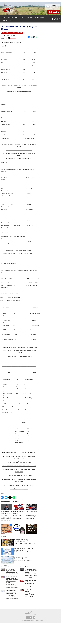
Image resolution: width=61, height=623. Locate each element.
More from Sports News (17, 32)
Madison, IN (53, 5)
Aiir (34, 620)
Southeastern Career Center (27, 551)
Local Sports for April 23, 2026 (19, 509)
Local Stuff (30, 17)
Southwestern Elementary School (28, 560)
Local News (5, 566)
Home (3, 17)
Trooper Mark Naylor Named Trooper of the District (6, 510)
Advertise (10, 17)
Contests (37, 17)
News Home (5, 32)
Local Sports (24, 566)
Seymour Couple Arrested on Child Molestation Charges (11, 570)
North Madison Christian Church (28, 543)
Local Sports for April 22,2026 (31, 509)
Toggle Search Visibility (59, 19)
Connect (4, 20)
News (16, 17)
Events (3, 536)
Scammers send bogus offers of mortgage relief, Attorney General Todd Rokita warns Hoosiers (12, 579)
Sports (22, 17)
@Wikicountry (12, 38)
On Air (10, 20)
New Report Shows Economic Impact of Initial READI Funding (11, 592)
